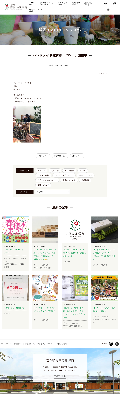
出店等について (36, 11)
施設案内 (88, 4)
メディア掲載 (43, 175)
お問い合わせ (62, 344)
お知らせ (55, 171)
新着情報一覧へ (60, 156)
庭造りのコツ (43, 185)
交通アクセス (60, 376)
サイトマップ (6, 344)
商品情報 (85, 180)
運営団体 (17, 344)
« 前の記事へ (43, 156)
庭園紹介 (76, 4)
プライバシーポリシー (45, 344)
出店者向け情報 (69, 180)
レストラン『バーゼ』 (64, 175)
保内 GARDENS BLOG (47, 180)
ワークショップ (85, 175)
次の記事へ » (77, 156)
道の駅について (46, 4)
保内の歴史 (62, 4)
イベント (41, 171)
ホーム (32, 4)
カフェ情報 (69, 171)
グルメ (82, 171)
